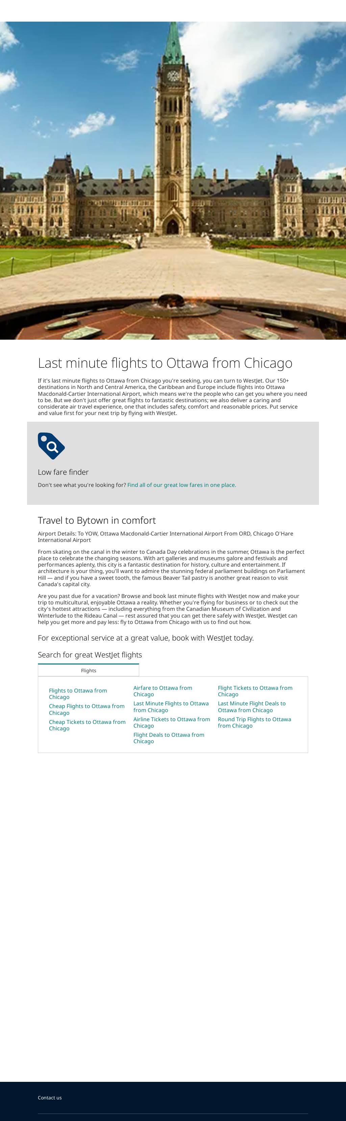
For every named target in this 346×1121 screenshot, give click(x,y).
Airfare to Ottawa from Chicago (162, 691)
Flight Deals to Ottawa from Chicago (168, 738)
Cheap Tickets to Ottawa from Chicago (87, 725)
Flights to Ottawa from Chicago (78, 694)
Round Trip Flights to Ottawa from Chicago (254, 722)
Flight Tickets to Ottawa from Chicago (255, 691)
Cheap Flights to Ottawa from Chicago (87, 709)
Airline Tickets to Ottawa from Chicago (171, 722)
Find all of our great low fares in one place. (181, 485)
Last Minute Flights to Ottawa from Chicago (171, 706)
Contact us (50, 1097)
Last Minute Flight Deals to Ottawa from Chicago (252, 706)
